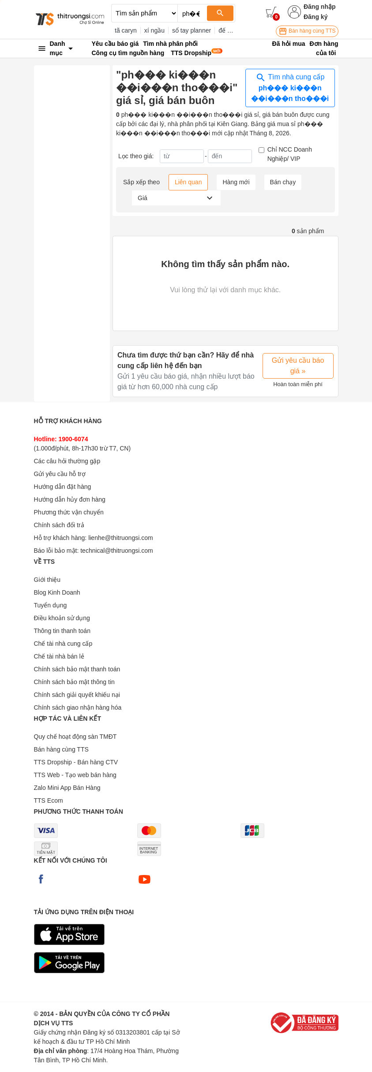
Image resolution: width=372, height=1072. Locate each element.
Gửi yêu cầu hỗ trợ (60, 473)
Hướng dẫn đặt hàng (62, 486)
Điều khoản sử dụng (62, 618)
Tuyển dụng (50, 605)
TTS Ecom (48, 800)
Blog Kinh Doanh (57, 592)
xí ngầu (154, 30)
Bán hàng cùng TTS (307, 31)
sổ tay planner (191, 30)
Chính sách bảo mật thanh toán (77, 669)
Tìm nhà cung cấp (290, 87)
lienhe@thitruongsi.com (120, 537)
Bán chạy (283, 182)
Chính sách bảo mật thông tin (74, 681)
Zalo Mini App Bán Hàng (67, 787)
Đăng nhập (320, 6)
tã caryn (126, 30)
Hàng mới (235, 182)
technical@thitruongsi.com (116, 550)
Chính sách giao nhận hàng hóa (78, 707)
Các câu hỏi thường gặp (67, 461)
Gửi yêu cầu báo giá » (298, 366)
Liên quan (188, 182)
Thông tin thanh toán (62, 630)
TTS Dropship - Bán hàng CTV (76, 762)
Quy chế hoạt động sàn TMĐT (75, 736)
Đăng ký (315, 16)
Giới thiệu (47, 579)
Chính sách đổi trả (59, 525)
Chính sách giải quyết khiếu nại (77, 694)
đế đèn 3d (232, 30)
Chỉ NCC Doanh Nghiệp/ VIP (289, 154)
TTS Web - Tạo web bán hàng (75, 774)
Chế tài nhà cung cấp (63, 643)
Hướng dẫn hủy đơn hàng (69, 499)
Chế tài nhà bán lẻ (59, 656)
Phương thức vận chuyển (69, 512)
